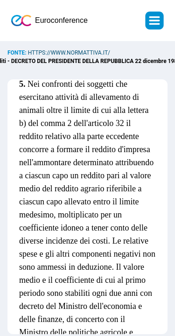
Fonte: (17, 52)
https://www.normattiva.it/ (69, 52)
